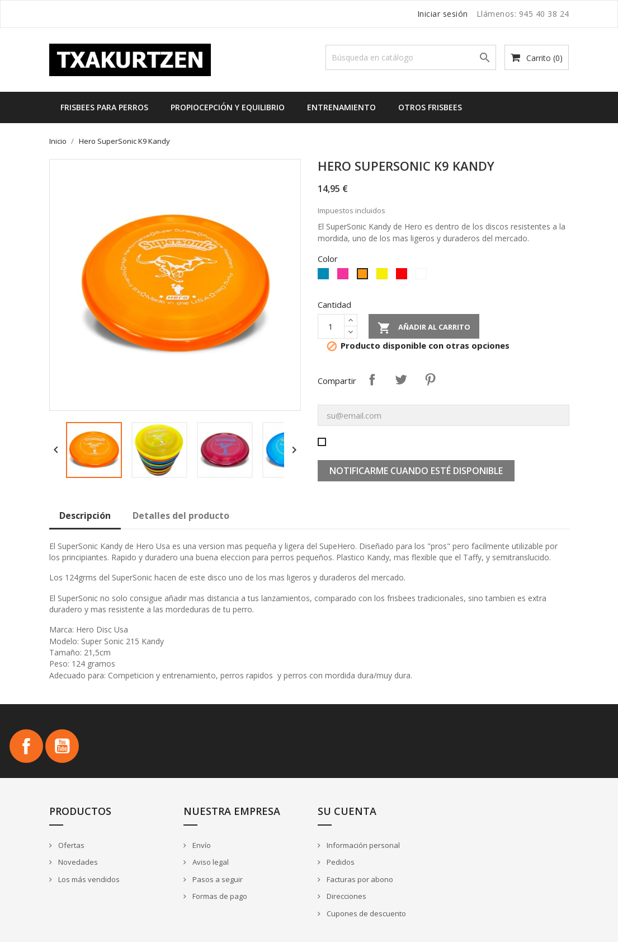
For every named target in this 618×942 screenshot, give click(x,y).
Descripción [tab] (85, 515)
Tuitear (401, 379)
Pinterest (430, 379)
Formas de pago (219, 896)
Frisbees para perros (104, 107)
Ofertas (70, 845)
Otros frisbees (430, 107)
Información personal (362, 845)
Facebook (26, 746)
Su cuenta (347, 811)
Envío (201, 845)
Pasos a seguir (217, 879)
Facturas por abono (359, 879)
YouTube (62, 746)
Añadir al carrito (424, 328)
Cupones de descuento (365, 913)
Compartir (372, 379)
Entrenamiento (341, 107)
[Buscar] (410, 57)
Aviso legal (210, 862)
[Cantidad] (331, 326)
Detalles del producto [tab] (181, 515)
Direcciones (345, 896)
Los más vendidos (88, 879)
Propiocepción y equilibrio (228, 107)
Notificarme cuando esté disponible (416, 471)
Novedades (77, 862)
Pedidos (340, 862)
